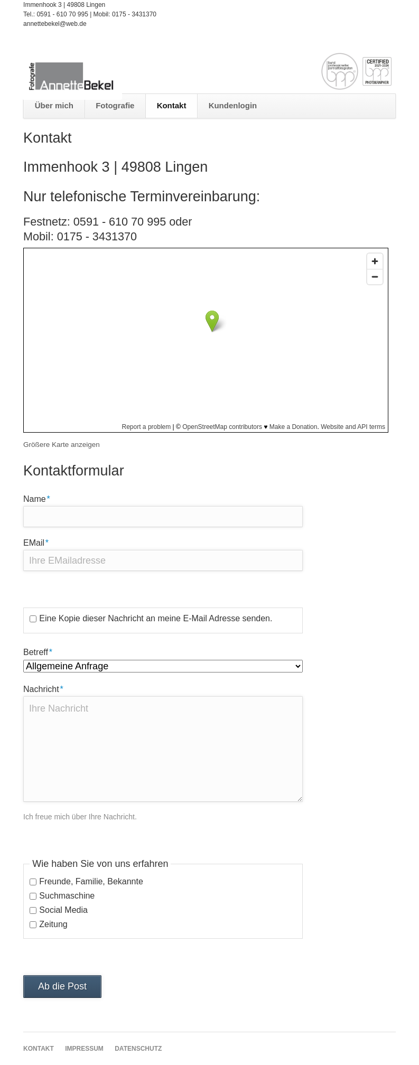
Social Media (63, 909)
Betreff (41, 651)
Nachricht (43, 688)
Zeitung (53, 924)
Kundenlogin (233, 105)
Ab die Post (62, 986)
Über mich (54, 105)
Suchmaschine (67, 895)
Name (41, 498)
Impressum (84, 1048)
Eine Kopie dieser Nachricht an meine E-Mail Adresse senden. (155, 618)
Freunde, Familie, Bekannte (91, 881)
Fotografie (115, 105)
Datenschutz (138, 1048)
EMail (41, 542)
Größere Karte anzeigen (61, 445)
